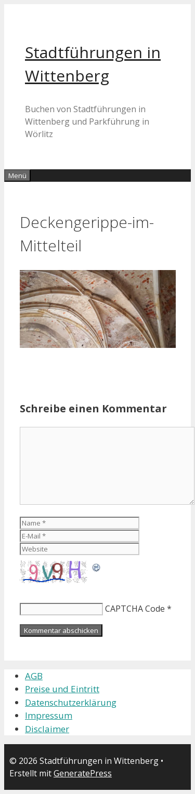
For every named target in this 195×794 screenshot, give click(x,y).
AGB (34, 676)
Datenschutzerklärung (70, 702)
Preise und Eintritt (62, 689)
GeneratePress (83, 773)
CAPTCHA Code (135, 608)
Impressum (48, 715)
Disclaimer (47, 729)
